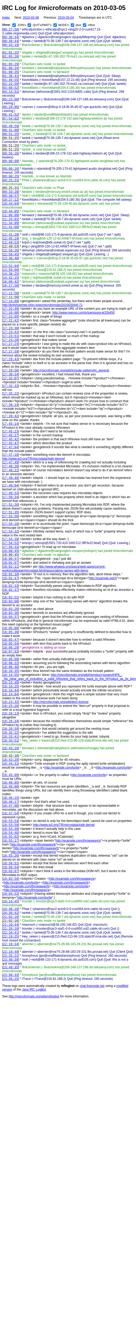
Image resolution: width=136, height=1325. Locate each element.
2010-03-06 (31, 17)
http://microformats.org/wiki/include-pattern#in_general (71, 370)
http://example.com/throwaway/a (78, 840)
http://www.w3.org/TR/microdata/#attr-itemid (63, 825)
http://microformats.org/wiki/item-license (61, 702)
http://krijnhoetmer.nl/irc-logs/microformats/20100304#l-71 (42, 305)
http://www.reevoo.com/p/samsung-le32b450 (83, 312)
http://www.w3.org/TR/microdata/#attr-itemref (33, 458)
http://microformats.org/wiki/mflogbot (34, 996)
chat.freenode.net (92, 986)
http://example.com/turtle (62, 767)
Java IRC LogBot (34, 989)
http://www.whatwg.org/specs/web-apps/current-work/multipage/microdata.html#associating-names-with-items (53, 568)
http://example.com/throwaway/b (33, 844)
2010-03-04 (66, 17)
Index (6, 17)
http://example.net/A (103, 578)
